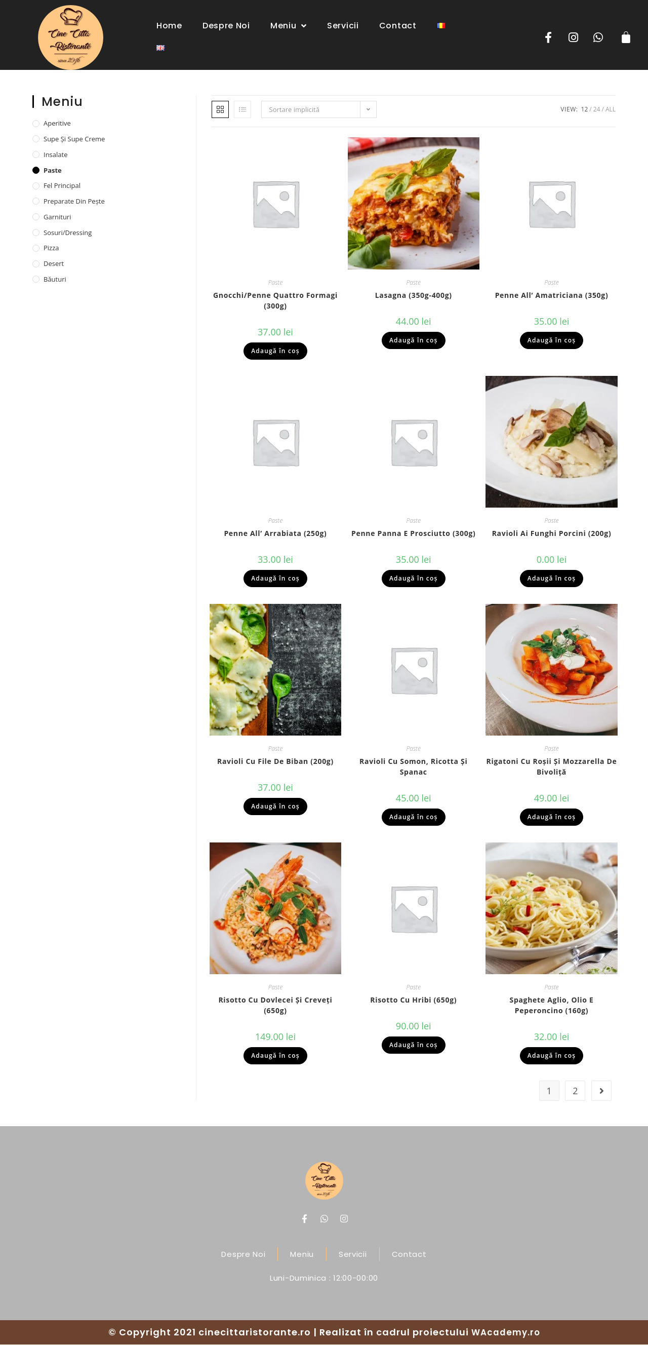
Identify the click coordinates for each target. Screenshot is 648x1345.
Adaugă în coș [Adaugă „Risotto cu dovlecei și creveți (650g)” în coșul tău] (275, 1056)
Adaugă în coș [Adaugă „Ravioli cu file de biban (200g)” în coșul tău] (275, 806)
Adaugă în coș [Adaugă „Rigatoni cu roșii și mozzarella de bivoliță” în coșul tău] (552, 817)
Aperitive (57, 123)
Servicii (343, 26)
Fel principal (62, 185)
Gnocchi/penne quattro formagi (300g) (275, 301)
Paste (275, 283)
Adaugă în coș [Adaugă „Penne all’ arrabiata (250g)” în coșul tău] (275, 579)
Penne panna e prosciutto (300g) (413, 534)
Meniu (288, 26)
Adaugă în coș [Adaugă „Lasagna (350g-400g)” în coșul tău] (413, 340)
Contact (398, 26)
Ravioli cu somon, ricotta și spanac (413, 767)
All (610, 109)
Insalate (55, 155)
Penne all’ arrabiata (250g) (275, 534)
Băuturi (55, 279)
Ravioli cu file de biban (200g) (275, 761)
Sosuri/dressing (68, 233)
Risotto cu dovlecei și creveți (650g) (275, 1005)
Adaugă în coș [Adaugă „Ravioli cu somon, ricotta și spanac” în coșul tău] (413, 817)
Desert (54, 263)
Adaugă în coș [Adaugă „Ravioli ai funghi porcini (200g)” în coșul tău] (552, 579)
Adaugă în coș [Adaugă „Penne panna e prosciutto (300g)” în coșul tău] (413, 579)
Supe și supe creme (74, 139)
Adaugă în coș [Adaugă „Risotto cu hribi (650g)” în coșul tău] (413, 1045)
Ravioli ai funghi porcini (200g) (552, 534)
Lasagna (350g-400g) (413, 295)
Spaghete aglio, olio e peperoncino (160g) (551, 1005)
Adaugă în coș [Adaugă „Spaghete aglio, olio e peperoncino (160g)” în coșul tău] (552, 1056)
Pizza (51, 248)
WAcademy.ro (505, 1332)
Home (169, 26)
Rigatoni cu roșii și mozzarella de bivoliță (552, 767)
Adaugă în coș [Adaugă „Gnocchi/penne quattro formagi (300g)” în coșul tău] (275, 351)
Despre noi (226, 26)
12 (584, 109)
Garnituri (57, 217)
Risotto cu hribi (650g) (413, 1000)
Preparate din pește (74, 201)
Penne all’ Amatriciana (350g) (552, 295)
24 (596, 109)
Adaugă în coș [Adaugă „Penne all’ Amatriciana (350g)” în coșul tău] (552, 340)
